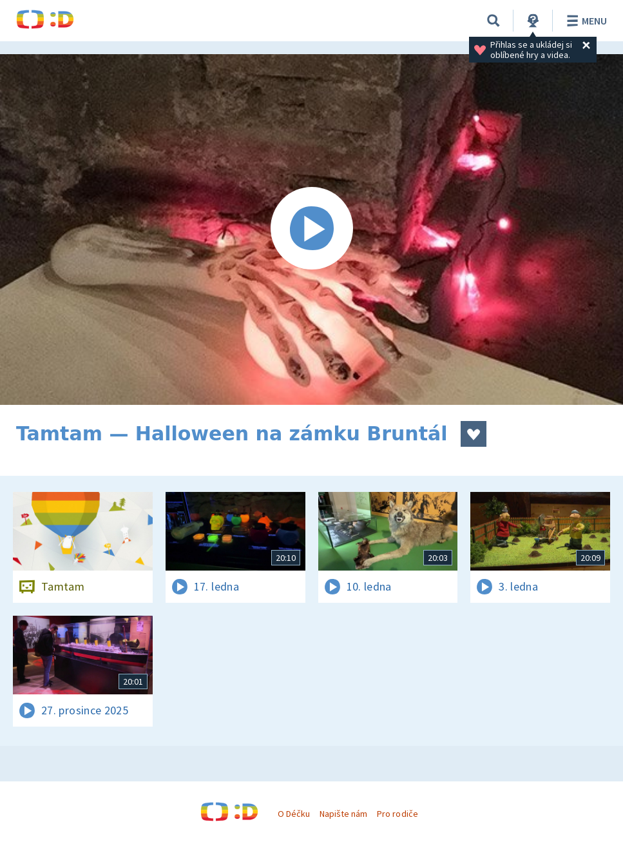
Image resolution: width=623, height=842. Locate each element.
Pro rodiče (397, 813)
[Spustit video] (311, 229)
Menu (584, 20)
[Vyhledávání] (493, 20)
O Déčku (294, 813)
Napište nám (343, 813)
